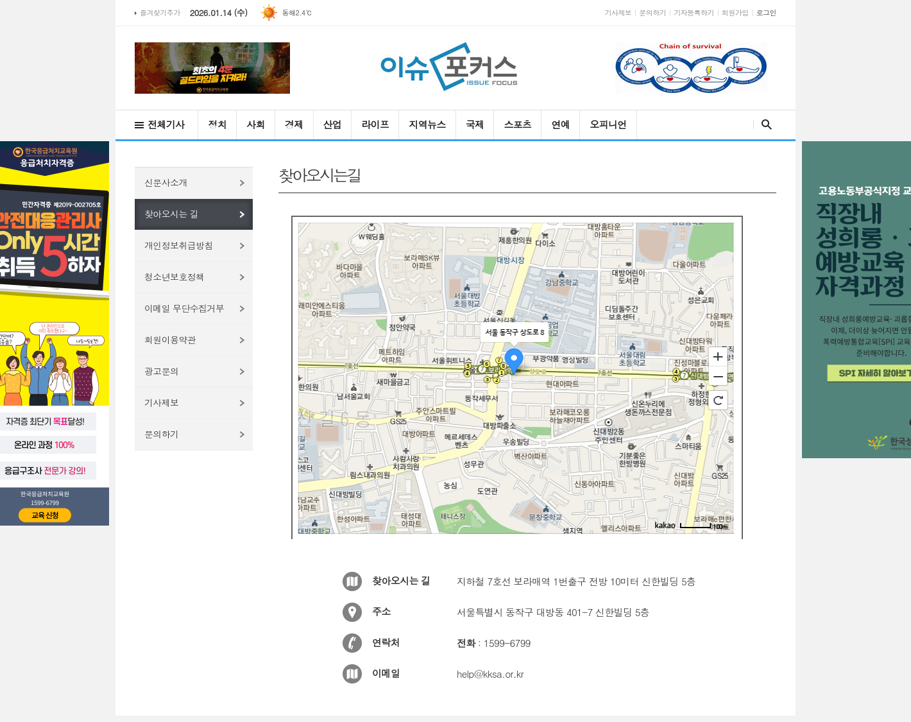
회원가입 (735, 12)
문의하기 (652, 12)
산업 (332, 124)
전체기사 (166, 124)
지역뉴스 (427, 124)
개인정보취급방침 (178, 245)
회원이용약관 (170, 339)
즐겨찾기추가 (160, 12)
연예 (560, 124)
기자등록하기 (694, 12)
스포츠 (517, 124)
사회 (255, 124)
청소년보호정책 (174, 276)
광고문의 (161, 371)
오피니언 (608, 124)
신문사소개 (165, 182)
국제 (475, 124)
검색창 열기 (763, 124)
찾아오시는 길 (171, 213)
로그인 (766, 12)
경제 (294, 124)
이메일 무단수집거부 (184, 308)
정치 (217, 124)
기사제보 (618, 12)
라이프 (375, 124)
